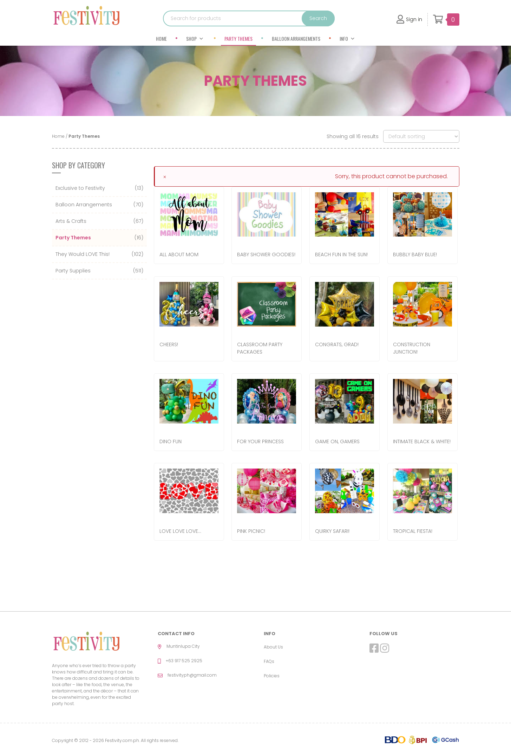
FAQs (269, 661)
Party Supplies (73, 270)
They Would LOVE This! (82, 254)
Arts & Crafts (70, 221)
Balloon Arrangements (296, 38)
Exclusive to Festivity (80, 188)
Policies (272, 676)
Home (161, 38)
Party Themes (238, 38)
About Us (273, 647)
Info (347, 38)
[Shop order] (421, 136)
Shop (195, 38)
